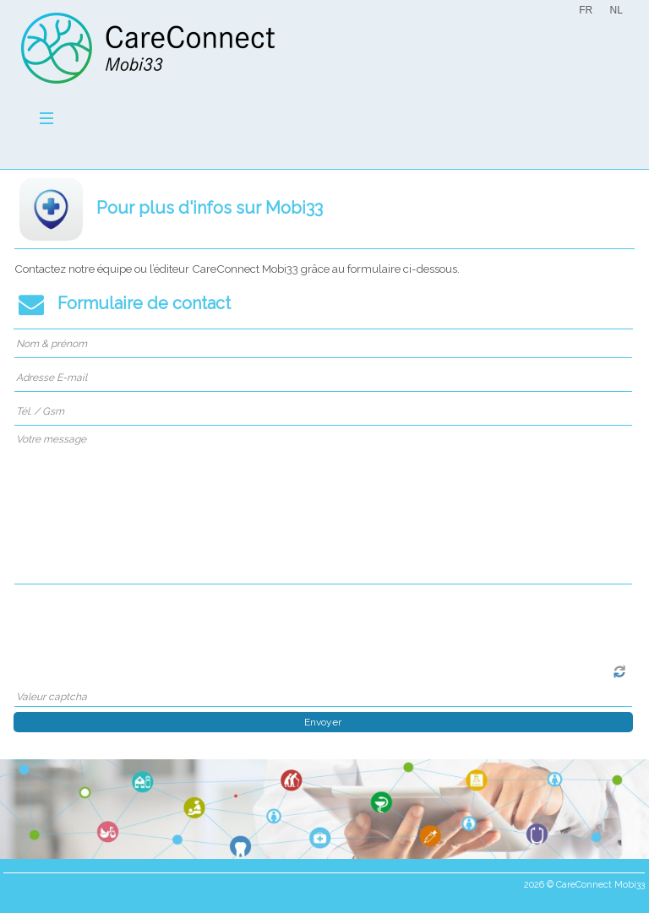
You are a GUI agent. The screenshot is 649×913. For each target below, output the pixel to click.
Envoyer (322, 722)
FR (585, 10)
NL (616, 10)
